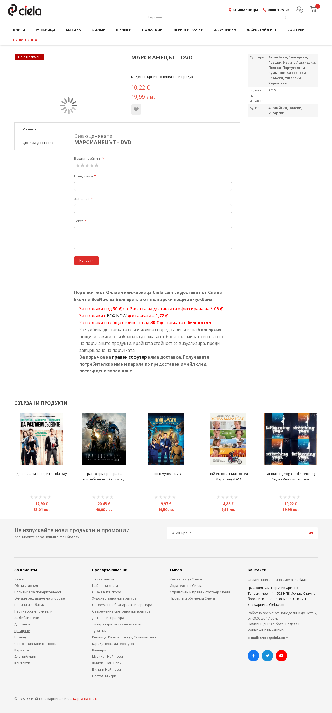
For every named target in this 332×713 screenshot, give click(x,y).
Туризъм (99, 630)
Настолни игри (104, 676)
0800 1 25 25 (278, 9)
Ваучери (99, 650)
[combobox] (217, 17)
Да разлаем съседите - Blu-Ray (41, 473)
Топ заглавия (103, 579)
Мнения (29, 129)
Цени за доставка (37, 142)
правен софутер (129, 357)
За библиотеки (26, 617)
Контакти (22, 663)
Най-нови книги (105, 585)
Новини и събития (29, 604)
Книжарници (245, 9)
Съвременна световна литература (121, 611)
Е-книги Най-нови (106, 669)
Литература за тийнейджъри (116, 624)
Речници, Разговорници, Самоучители (124, 637)
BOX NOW (117, 316)
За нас (19, 579)
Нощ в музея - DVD (166, 473)
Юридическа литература (113, 643)
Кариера (21, 650)
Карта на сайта (86, 698)
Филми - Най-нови (107, 663)
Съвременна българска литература (122, 604)
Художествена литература (114, 598)
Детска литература (108, 617)
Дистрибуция (25, 656)
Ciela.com (302, 579)
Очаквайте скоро (106, 592)
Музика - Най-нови (107, 656)
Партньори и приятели (33, 611)
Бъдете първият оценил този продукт (163, 76)
